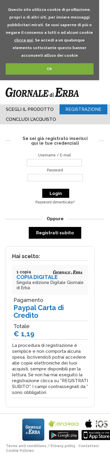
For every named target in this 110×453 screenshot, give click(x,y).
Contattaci (88, 446)
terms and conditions (26, 446)
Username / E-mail (54, 155)
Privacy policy (62, 446)
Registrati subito (55, 232)
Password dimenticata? (55, 202)
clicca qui (23, 40)
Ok (49, 68)
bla (64, 429)
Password (55, 170)
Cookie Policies (20, 451)
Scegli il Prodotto (30, 109)
